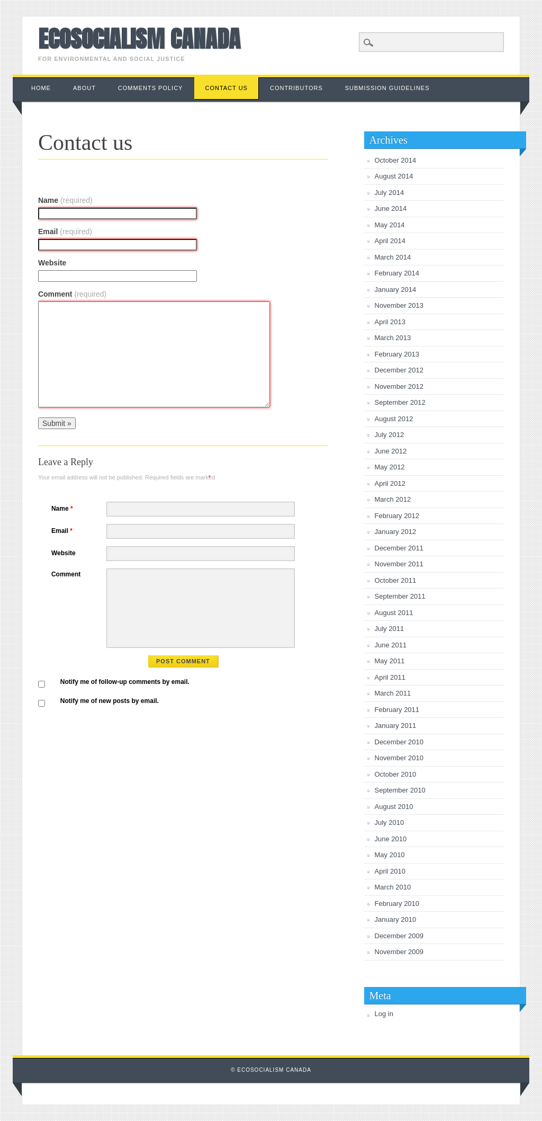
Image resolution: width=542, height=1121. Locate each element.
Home (41, 88)
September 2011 (400, 596)
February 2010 (397, 904)
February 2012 (397, 516)
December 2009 (399, 936)
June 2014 (391, 208)
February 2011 (397, 710)
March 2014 (393, 257)
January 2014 (396, 289)
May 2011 (390, 661)
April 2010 (390, 871)
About (84, 88)
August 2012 (394, 419)
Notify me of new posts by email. (109, 701)
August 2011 (394, 613)
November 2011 (399, 564)
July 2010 (389, 822)
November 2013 (399, 305)
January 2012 (396, 532)
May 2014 (390, 225)
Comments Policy (150, 88)
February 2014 (397, 273)
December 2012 (399, 370)
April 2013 (390, 322)
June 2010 (391, 839)
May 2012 (390, 467)
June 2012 (391, 451)
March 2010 (393, 887)
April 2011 (390, 677)
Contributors (296, 88)
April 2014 (390, 241)
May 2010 (390, 855)
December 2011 (399, 548)
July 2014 (389, 193)
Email (65, 231)
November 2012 (399, 386)
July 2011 (389, 629)
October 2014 (396, 160)
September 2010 (400, 790)
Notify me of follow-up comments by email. (124, 682)
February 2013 (397, 354)
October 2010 (396, 774)
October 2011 (396, 580)
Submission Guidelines (387, 88)
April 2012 (390, 483)
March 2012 (393, 499)
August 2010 (394, 807)
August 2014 (394, 176)
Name (65, 200)
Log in (384, 1014)
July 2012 (389, 435)
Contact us (226, 88)
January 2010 (396, 919)
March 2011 (393, 693)
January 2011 (396, 725)
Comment (72, 294)
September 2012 (400, 402)
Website (52, 263)
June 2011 (391, 645)
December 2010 (399, 742)
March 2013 (393, 338)
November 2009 (399, 952)
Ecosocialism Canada (139, 39)
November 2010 (399, 758)
